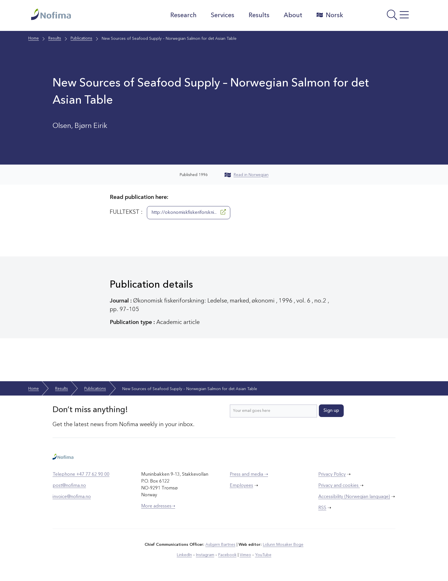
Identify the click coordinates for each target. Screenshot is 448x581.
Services (222, 15)
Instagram (205, 555)
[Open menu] (382, 17)
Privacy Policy (332, 474)
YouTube (263, 555)
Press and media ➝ (249, 474)
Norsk (329, 15)
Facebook (227, 555)
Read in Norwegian (247, 175)
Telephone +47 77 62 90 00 (81, 474)
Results (258, 15)
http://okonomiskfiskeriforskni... (188, 212)
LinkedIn (184, 555)
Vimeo (245, 555)
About (292, 15)
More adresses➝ (158, 506)
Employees (241, 485)
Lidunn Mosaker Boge (283, 545)
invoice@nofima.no (72, 497)
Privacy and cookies (339, 485)
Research (183, 15)
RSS (322, 508)
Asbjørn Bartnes (220, 545)
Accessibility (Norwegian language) (354, 497)
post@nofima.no (69, 485)
